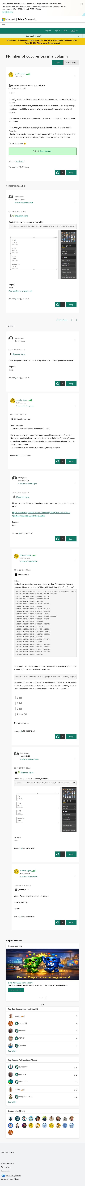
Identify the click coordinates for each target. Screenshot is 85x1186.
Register (48, 30)
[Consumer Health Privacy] (42, 1179)
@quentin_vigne (21, 216)
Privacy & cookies (7, 1163)
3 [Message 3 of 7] (17, 455)
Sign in (57, 30)
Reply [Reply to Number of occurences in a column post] (71, 173)
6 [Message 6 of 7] (15, 299)
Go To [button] (73, 31)
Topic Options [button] (70, 62)
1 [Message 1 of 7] (15, 167)
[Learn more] (16, 990)
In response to (24, 202)
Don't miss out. (54, 43)
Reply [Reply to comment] (71, 305)
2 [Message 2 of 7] (15, 378)
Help (65, 30)
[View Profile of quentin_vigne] (20, 73)
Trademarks (5, 1171)
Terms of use (5, 1167)
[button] (57, 62)
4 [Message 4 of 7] (19, 533)
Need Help (19, 161)
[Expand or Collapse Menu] (3, 25)
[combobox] (53, 36)
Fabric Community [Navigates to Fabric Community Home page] (27, 19)
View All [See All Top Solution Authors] (12, 1051)
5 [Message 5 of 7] (21, 731)
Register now (7, 12)
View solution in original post (20, 291)
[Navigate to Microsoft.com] (8, 19)
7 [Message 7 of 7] (21, 916)
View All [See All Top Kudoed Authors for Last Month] (12, 1102)
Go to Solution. (46, 151)
